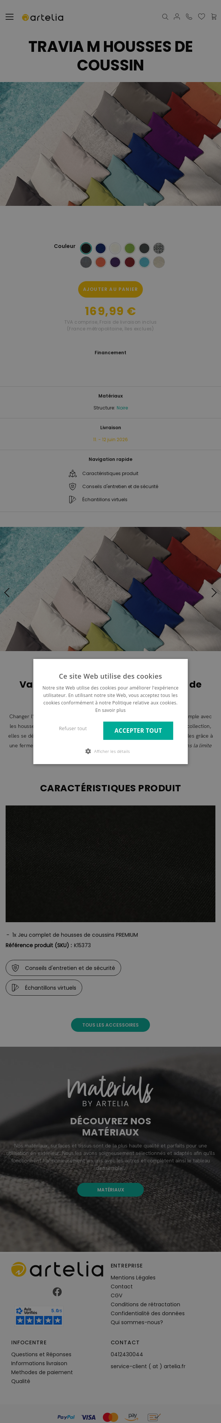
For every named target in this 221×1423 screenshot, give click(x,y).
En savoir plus (110, 710)
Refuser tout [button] (73, 728)
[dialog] (110, 711)
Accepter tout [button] (138, 731)
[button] (110, 751)
